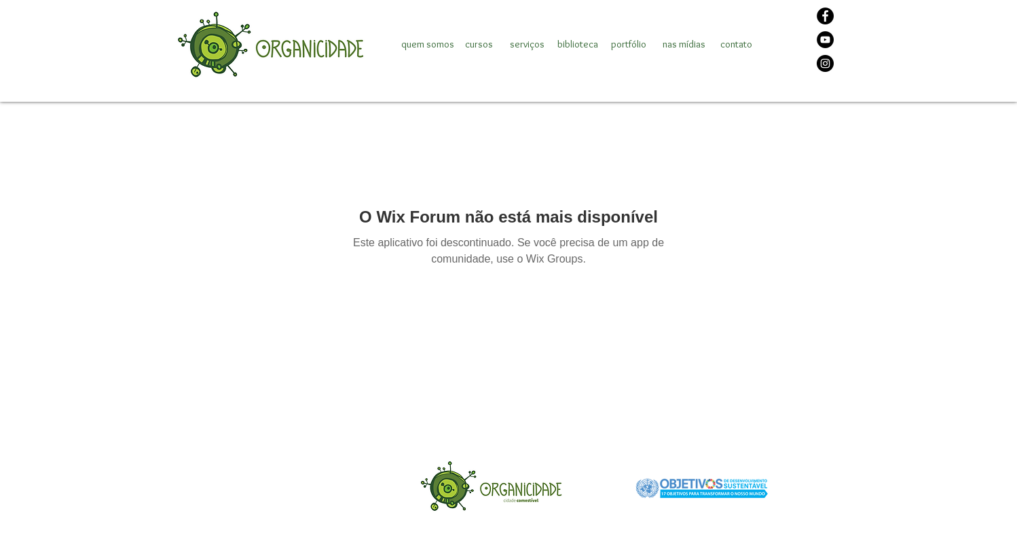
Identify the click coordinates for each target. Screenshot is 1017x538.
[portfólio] (628, 44)
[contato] (736, 44)
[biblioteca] (577, 44)
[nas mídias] (684, 44)
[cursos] (479, 44)
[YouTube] (825, 39)
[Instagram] (825, 63)
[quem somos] (428, 44)
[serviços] (526, 44)
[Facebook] (825, 15)
